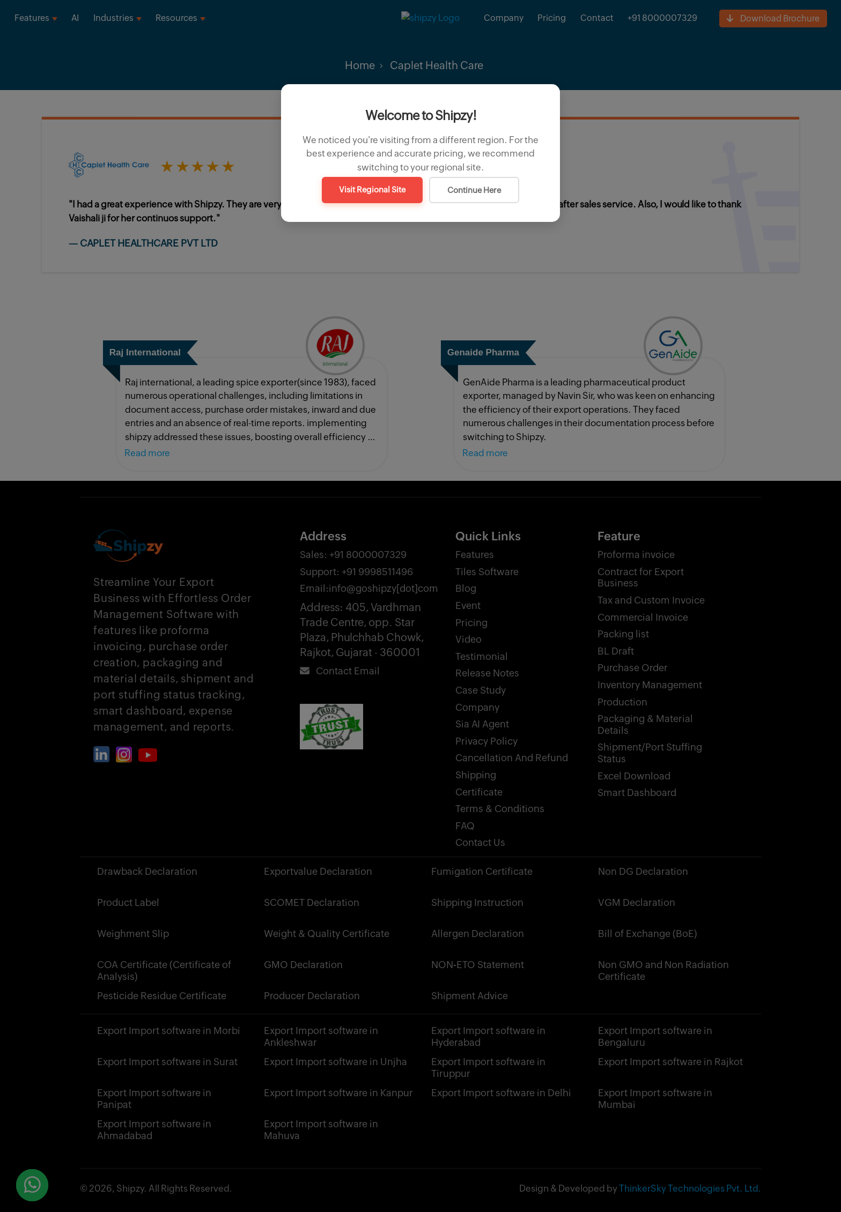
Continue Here (474, 190)
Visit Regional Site (372, 189)
